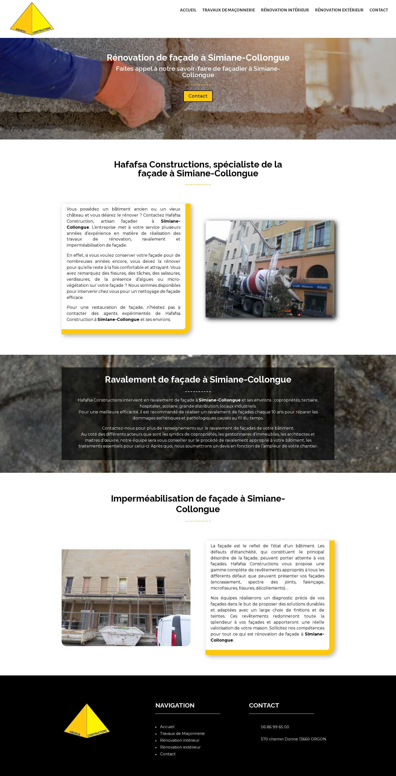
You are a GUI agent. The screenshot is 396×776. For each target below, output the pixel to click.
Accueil (188, 10)
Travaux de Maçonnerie (228, 10)
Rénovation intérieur (285, 10)
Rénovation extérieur (339, 10)
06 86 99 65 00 (275, 726)
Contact (378, 10)
